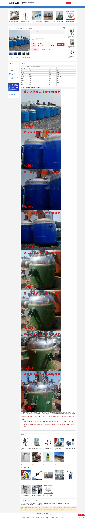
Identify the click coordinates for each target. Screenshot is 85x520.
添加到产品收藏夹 (12, 94)
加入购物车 (43, 49)
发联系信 (35, 49)
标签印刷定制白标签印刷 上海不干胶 (74, 46)
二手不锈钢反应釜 (32, 503)
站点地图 (37, 517)
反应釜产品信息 (39, 513)
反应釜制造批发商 (45, 513)
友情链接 (61, 517)
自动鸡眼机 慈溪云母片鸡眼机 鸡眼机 (74, 36)
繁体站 (57, 517)
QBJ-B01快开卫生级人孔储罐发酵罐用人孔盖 (50, 495)
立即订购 (48, 49)
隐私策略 (42, 517)
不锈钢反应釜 (45, 503)
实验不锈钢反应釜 (24, 504)
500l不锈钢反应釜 (39, 504)
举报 (16, 57)
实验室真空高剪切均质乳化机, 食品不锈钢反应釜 (28, 21)
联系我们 (28, 517)
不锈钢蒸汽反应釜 (59, 503)
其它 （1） (11, 67)
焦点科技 (43, 518)
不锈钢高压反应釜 (39, 503)
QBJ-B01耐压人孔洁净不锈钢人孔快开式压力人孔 (73, 21)
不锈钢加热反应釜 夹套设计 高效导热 (49, 21)
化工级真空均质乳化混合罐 (58, 21)
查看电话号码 (60, 44)
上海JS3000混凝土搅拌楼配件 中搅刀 (26, 495)
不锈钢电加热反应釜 (24, 503)
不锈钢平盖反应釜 (51, 503)
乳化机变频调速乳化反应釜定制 (37, 21)
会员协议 (47, 517)
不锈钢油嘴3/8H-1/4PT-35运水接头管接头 (74, 56)
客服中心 (32, 517)
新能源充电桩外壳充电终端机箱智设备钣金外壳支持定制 (40, 495)
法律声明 (52, 517)
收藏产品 (11, 57)
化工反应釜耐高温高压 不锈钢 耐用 (14, 21)
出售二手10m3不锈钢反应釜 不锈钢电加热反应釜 (43, 514)
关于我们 (23, 517)
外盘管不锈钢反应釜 (31, 504)
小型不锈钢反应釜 (66, 503)
